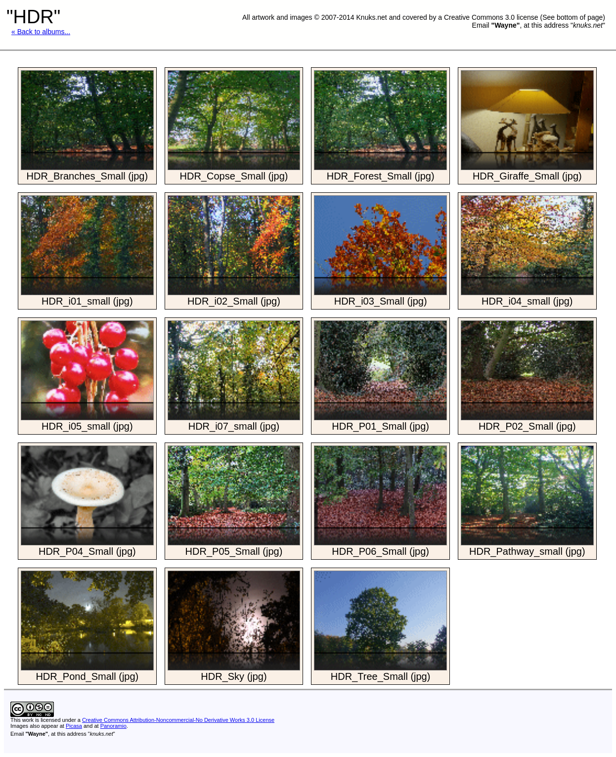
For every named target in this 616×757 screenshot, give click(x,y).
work (28, 720)
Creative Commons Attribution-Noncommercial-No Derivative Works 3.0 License (178, 720)
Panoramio (113, 726)
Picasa (74, 726)
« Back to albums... (40, 32)
